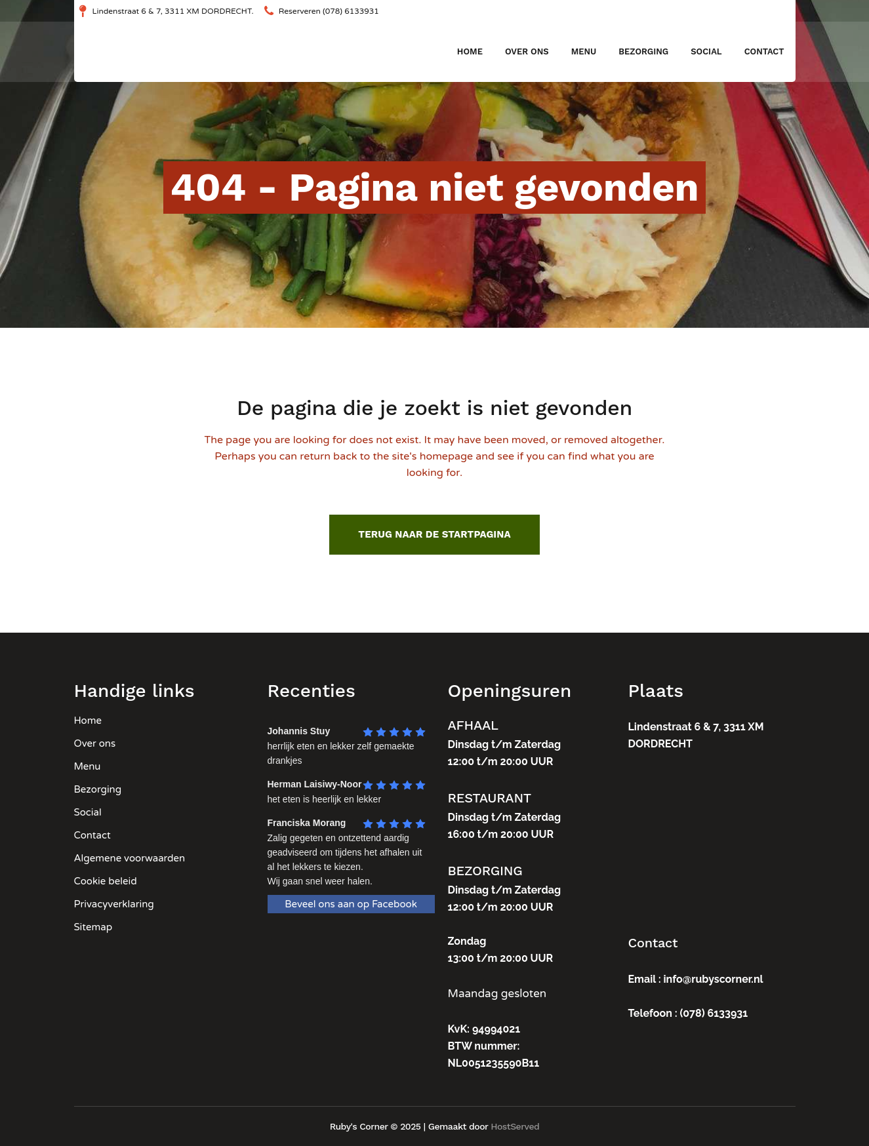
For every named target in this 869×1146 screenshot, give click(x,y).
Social (88, 812)
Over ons (95, 743)
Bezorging (98, 789)
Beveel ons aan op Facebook (351, 904)
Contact (92, 835)
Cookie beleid (105, 881)
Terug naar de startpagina (434, 534)
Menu (87, 766)
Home (88, 720)
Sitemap (93, 927)
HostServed (515, 1126)
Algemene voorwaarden (130, 858)
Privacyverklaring (114, 904)
